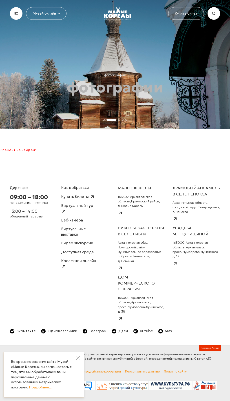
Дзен (120, 331)
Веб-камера (72, 220)
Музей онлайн (46, 13)
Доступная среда (77, 252)
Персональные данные (142, 371)
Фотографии (115, 75)
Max (165, 331)
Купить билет (186, 13)
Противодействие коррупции (98, 371)
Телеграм (94, 331)
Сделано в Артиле (210, 348)
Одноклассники (59, 331)
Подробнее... (40, 387)
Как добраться (75, 187)
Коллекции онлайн (78, 264)
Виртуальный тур (77, 208)
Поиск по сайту (175, 371)
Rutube (143, 331)
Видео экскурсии (77, 243)
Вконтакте (23, 331)
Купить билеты (78, 196)
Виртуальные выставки (73, 232)
